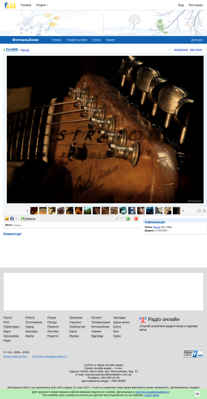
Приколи (53, 326)
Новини (96, 331)
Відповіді (97, 336)
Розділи (41, 5)
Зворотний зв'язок (15, 356)
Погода (52, 322)
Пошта (7, 317)
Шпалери (31, 331)
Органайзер (11, 336)
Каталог (96, 317)
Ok (197, 393)
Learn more (152, 395)
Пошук (51, 317)
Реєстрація (196, 5)
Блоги (117, 326)
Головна (26, 5)
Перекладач (11, 326)
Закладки (119, 317)
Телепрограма (100, 322)
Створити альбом (76, 39)
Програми (75, 317)
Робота (30, 317)
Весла (25, 50)
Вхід (181, 5)
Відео (7, 331)
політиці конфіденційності (152, 391)
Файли (29, 336)
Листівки (53, 331)
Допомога (197, 39)
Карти (73, 331)
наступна (196, 49)
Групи (117, 336)
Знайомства (77, 326)
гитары (17, 225)
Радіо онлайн (164, 319)
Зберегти (28, 218)
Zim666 (12, 50)
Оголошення (33, 322)
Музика (74, 336)
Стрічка (96, 39)
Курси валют (121, 322)
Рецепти (52, 336)
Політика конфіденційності (49, 356)
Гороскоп (75, 322)
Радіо (7, 340)
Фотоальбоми (100, 326)
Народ (29, 326)
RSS (6, 322)
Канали (110, 39)
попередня (181, 49)
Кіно (116, 331)
